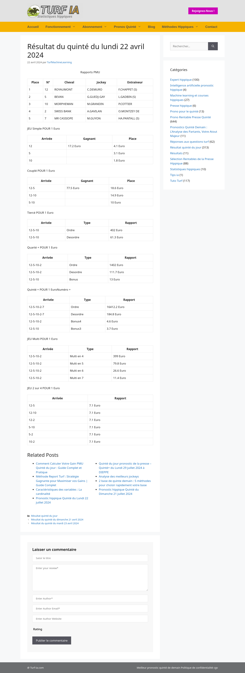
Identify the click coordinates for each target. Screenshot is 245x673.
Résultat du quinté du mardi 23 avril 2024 (55, 523)
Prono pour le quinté (184, 111)
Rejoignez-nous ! (203, 11)
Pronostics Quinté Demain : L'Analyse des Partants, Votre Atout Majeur (193, 131)
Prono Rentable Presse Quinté (190, 117)
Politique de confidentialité (197, 667)
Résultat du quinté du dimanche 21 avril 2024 (57, 519)
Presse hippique (181, 106)
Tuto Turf (176, 181)
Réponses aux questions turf (189, 142)
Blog (151, 27)
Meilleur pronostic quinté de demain (158, 667)
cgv (216, 667)
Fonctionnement (62, 27)
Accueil (33, 27)
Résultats (176, 153)
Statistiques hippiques (185, 169)
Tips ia (174, 175)
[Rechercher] (213, 46)
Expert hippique (181, 80)
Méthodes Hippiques (182, 27)
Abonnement (96, 27)
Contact (211, 27)
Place (35, 82)
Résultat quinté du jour (44, 515)
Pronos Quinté (129, 27)
